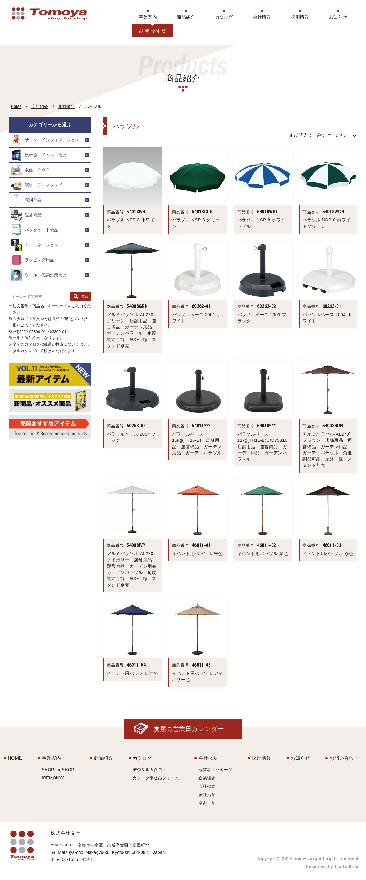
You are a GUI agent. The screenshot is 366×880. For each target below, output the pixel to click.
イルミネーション (35, 245)
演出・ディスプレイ (37, 185)
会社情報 (262, 16)
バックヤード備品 (35, 230)
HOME (16, 106)
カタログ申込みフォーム (156, 778)
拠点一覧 (207, 803)
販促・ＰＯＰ (30, 170)
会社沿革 (207, 794)
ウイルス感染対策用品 (39, 275)
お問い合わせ (152, 30)
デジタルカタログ (150, 769)
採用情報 (300, 16)
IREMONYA (53, 778)
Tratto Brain (347, 866)
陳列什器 (26, 200)
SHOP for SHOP (58, 769)
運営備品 (66, 106)
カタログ (224, 16)
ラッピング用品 (32, 260)
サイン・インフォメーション (45, 140)
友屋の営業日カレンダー (189, 728)
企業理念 (207, 778)
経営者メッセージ (215, 769)
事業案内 (148, 16)
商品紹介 (186, 16)
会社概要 (208, 758)
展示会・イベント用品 (39, 155)
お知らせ (338, 16)
